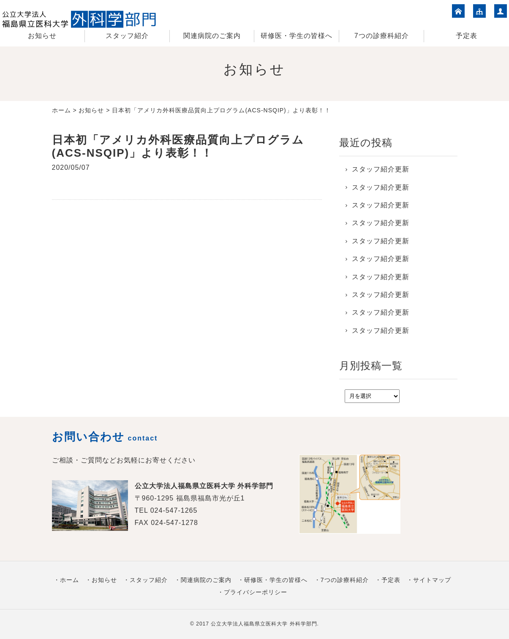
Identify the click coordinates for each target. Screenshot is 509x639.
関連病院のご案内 (212, 35)
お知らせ (42, 35)
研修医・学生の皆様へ (296, 35)
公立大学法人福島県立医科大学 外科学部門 (264, 624)
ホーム (61, 110)
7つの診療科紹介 (381, 35)
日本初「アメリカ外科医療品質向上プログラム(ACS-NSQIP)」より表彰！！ (178, 146)
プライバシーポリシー (255, 592)
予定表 (466, 35)
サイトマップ (432, 579)
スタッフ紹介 (127, 35)
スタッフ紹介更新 (380, 169)
